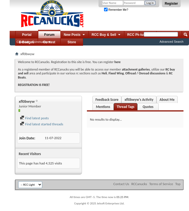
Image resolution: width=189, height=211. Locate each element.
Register (171, 4)
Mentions (103, 107)
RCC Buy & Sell (106, 35)
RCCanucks (139, 184)
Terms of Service (161, 184)
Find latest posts (34, 118)
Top (177, 184)
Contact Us (121, 184)
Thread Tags (125, 107)
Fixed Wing (116, 73)
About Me (166, 100)
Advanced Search (171, 41)
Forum (49, 35)
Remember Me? (116, 9)
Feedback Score (106, 100)
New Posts (75, 35)
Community (39, 42)
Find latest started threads (41, 124)
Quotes (148, 107)
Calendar (23, 42)
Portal (26, 35)
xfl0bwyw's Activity (138, 100)
